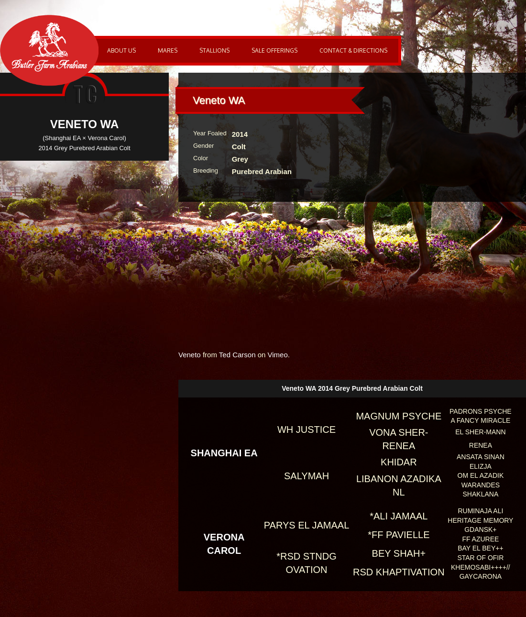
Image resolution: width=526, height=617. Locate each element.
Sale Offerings (274, 50)
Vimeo (278, 355)
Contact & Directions (353, 50)
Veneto (189, 355)
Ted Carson (237, 355)
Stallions (214, 50)
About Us (121, 50)
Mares (167, 50)
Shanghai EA (224, 453)
